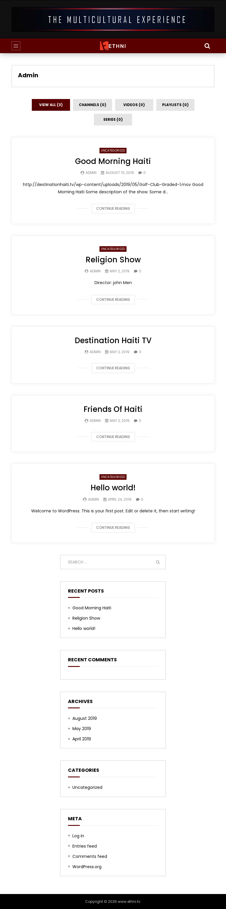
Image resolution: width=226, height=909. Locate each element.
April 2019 (81, 739)
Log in (78, 836)
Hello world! (113, 487)
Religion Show (113, 259)
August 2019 (84, 718)
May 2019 (81, 729)
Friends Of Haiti (113, 409)
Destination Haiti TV (113, 340)
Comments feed (89, 856)
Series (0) (113, 119)
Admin (28, 75)
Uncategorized (113, 150)
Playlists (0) (175, 104)
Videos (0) (134, 104)
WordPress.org (87, 867)
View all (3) (51, 104)
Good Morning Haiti (113, 161)
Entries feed (84, 846)
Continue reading (113, 208)
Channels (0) (92, 104)
